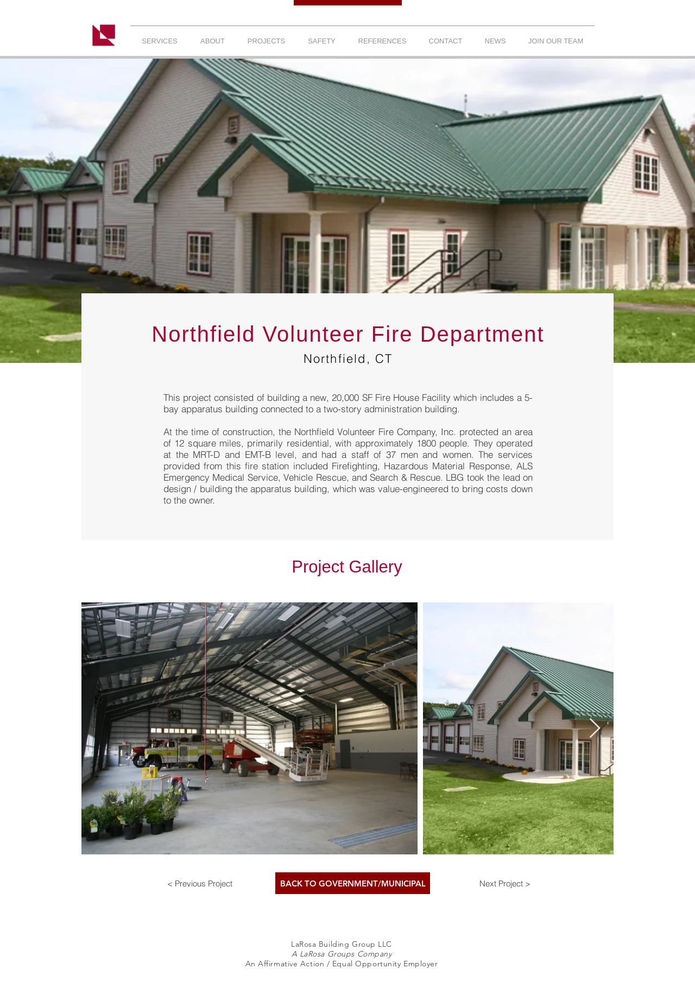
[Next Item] (595, 728)
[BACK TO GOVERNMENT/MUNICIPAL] (352, 883)
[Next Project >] (505, 883)
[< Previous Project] (199, 883)
